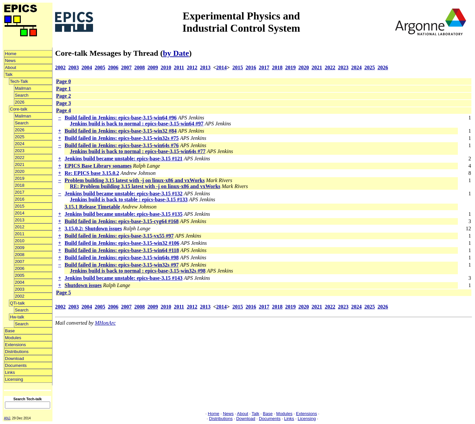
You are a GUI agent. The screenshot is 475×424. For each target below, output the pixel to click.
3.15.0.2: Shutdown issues (93, 228)
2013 (19, 219)
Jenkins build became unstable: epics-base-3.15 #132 (123, 193)
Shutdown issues (83, 285)
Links (10, 372)
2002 (19, 296)
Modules (13, 337)
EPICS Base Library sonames (98, 166)
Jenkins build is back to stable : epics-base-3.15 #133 (129, 199)
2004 (19, 282)
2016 (19, 199)
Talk (9, 74)
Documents (16, 365)
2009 (19, 247)
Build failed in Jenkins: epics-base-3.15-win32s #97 (122, 265)
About (10, 67)
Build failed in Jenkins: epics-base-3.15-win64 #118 (122, 250)
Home (10, 53)
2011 (19, 233)
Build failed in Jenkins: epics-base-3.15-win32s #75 (122, 138)
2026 (19, 102)
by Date (176, 53)
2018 (19, 185)
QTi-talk (17, 303)
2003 (19, 289)
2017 (19, 192)
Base (10, 330)
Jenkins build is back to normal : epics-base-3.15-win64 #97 (137, 123)
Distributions (17, 351)
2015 (19, 206)
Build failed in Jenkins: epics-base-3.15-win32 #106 (122, 243)
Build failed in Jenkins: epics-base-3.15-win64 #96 (121, 117)
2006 (19, 268)
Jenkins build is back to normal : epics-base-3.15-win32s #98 (138, 271)
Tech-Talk (19, 81)
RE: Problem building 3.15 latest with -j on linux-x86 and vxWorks (145, 186)
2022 (19, 157)
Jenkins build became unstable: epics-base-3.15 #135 (123, 214)
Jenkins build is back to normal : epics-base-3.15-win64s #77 (138, 151)
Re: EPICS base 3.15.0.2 (92, 173)
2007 (19, 261)
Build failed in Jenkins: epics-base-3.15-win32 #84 (121, 131)
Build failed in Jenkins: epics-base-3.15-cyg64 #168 (122, 221)
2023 (19, 150)
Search (21, 95)
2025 (19, 136)
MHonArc (105, 323)
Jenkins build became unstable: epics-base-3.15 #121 (123, 158)
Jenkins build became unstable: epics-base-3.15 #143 (123, 278)
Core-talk (18, 109)
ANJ (7, 418)
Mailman (23, 88)
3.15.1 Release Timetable (92, 207)
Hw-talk (17, 316)
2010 (19, 240)
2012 (19, 226)
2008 (19, 254)
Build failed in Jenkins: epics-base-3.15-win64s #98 (122, 257)
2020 (19, 171)
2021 (19, 164)
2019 (19, 178)
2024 (19, 143)
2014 (19, 213)
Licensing (14, 379)
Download (14, 358)
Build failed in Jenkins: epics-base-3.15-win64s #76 (122, 145)
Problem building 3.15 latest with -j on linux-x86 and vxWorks (135, 180)
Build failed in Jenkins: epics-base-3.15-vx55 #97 (119, 236)
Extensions (15, 344)
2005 (19, 275)
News (10, 60)
